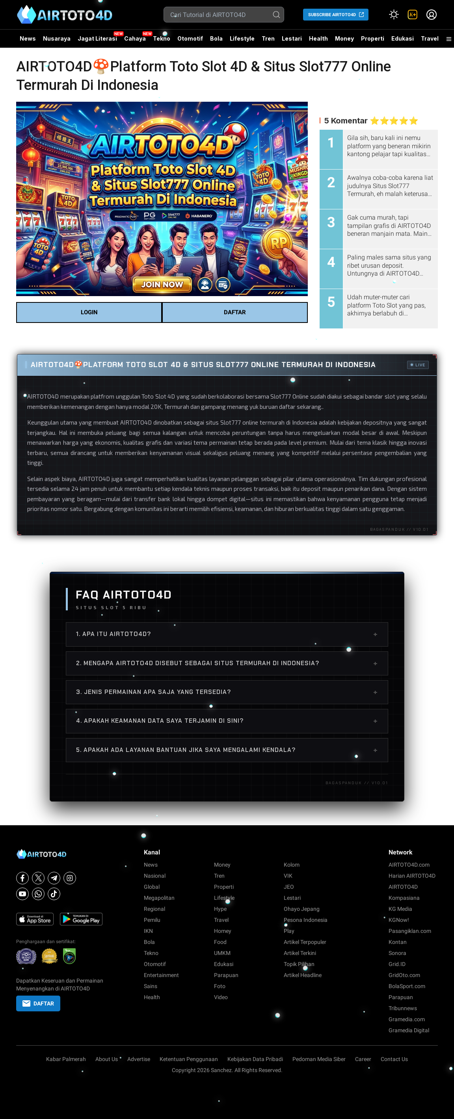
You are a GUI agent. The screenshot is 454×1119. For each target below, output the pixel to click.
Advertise (138, 1059)
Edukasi (402, 38)
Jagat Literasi (97, 38)
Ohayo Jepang (302, 909)
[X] (38, 878)
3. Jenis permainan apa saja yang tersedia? (227, 692)
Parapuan (226, 975)
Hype (220, 909)
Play (289, 931)
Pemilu (152, 920)
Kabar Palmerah (66, 1059)
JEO (289, 887)
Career (363, 1059)
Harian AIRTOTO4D (412, 876)
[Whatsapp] (38, 894)
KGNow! (399, 920)
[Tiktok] (54, 894)
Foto (219, 986)
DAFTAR (235, 312)
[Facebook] (22, 878)
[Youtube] (22, 894)
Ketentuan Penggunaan (189, 1059)
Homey (222, 931)
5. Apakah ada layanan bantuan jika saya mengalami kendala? (227, 750)
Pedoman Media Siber (319, 1059)
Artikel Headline (303, 975)
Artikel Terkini (300, 953)
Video (221, 997)
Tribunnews (403, 1008)
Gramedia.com (407, 1019)
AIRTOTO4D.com (409, 865)
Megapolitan (159, 898)
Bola (216, 38)
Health (318, 38)
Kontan (398, 942)
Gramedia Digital (409, 1030)
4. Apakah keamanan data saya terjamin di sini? (227, 720)
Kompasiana (404, 898)
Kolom (292, 865)
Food (220, 942)
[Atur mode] (393, 14)
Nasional (155, 876)
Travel (430, 38)
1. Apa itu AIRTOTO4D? (227, 634)
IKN (148, 931)
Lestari (291, 41)
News (28, 38)
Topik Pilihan (299, 964)
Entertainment (161, 975)
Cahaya (135, 38)
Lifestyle (242, 38)
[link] (412, 14)
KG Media (400, 909)
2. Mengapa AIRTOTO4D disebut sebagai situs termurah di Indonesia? (227, 663)
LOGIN (89, 312)
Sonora (397, 953)
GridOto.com (404, 975)
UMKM (222, 953)
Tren (268, 38)
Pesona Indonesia (305, 920)
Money (344, 38)
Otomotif (190, 38)
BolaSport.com (407, 986)
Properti (372, 38)
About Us (106, 1059)
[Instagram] (69, 878)
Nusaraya (57, 38)
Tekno (161, 38)
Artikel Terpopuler (305, 942)
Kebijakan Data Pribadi (255, 1059)
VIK (288, 876)
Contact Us (394, 1059)
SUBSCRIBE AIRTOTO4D (332, 14)
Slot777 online (239, 422)
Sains (150, 986)
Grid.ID (397, 964)
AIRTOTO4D (43, 396)
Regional (154, 909)
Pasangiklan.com (410, 931)
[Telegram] (54, 878)
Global (152, 887)
